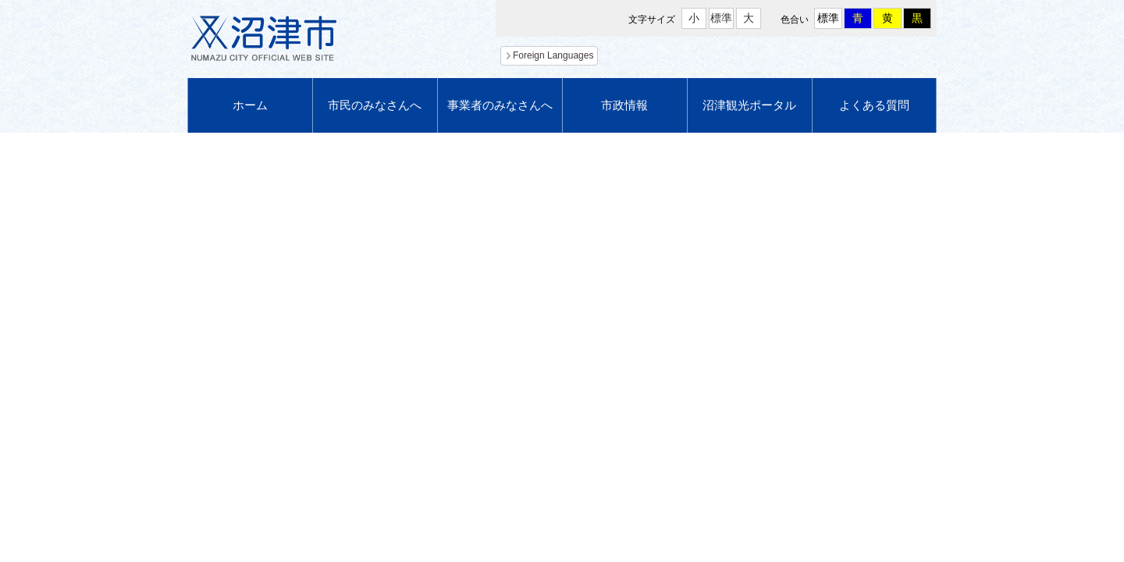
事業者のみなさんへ (500, 105)
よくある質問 (874, 105)
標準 (721, 18)
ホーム (250, 105)
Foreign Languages (553, 55)
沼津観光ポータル (749, 105)
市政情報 (624, 105)
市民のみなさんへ (375, 105)
